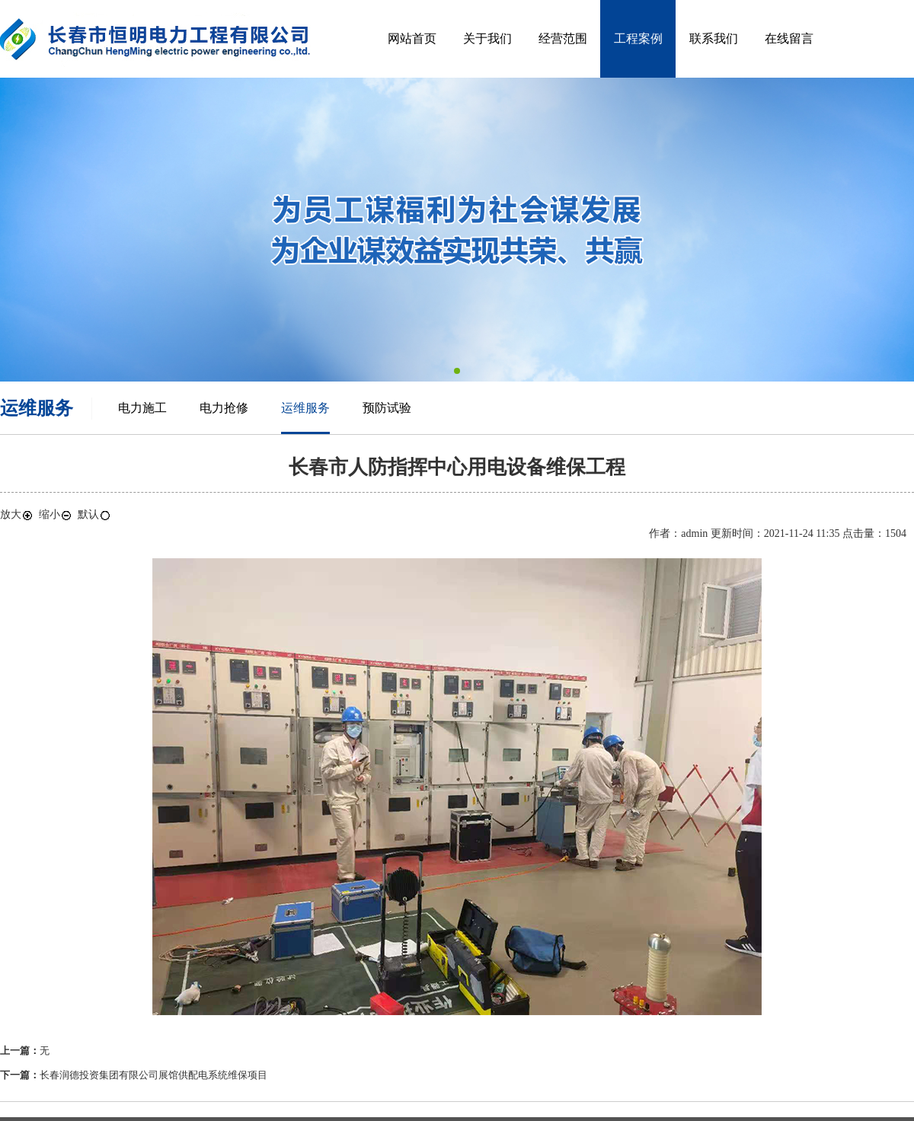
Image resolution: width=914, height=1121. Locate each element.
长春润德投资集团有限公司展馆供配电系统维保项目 (153, 1075)
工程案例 (638, 38)
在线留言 (789, 38)
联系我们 (713, 38)
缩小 (55, 514)
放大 (17, 514)
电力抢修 (224, 407)
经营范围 (562, 38)
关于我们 (487, 38)
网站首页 (412, 38)
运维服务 (305, 407)
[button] (457, 371)
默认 (94, 514)
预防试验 (387, 407)
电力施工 (142, 407)
